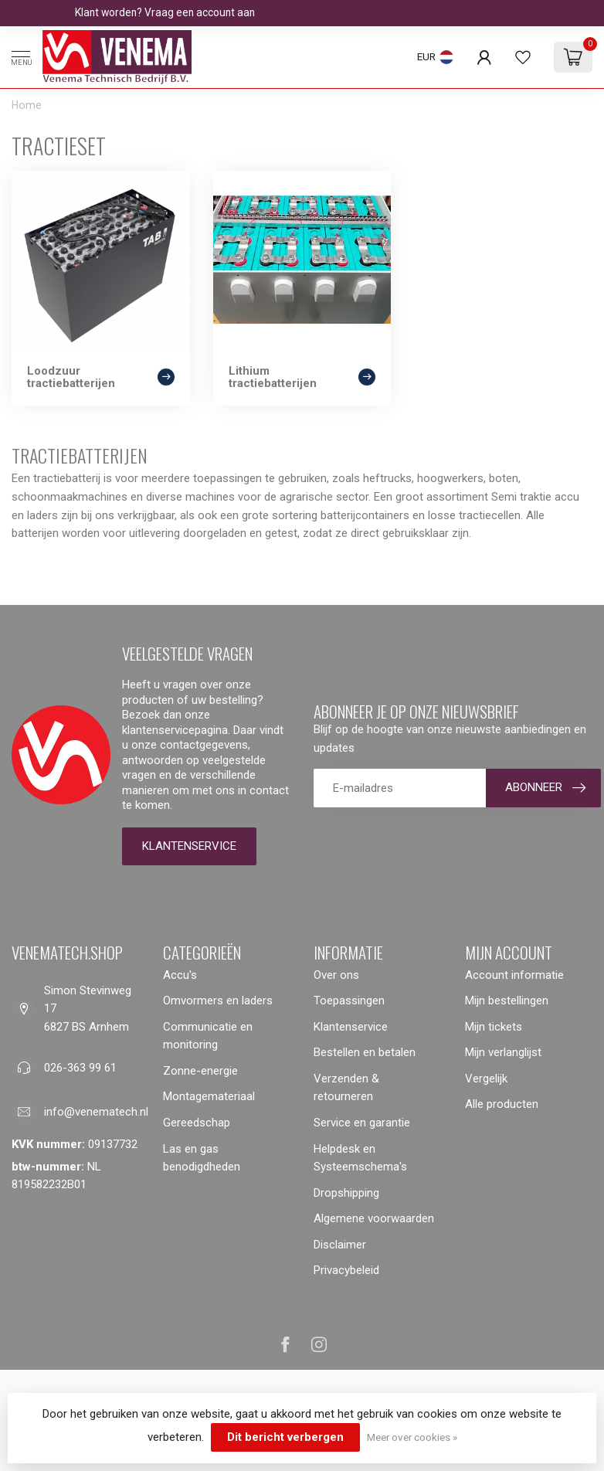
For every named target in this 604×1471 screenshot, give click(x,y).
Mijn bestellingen (506, 1000)
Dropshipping (346, 1193)
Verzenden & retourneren (346, 1088)
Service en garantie (362, 1123)
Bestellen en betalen (365, 1052)
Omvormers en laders (218, 1000)
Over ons (336, 975)
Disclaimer (340, 1245)
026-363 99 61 (80, 1068)
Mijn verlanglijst (503, 1052)
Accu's (180, 975)
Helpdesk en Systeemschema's (360, 1158)
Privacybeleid (346, 1270)
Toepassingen (349, 1000)
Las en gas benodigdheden (201, 1158)
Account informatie (514, 975)
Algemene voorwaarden (374, 1218)
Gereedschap (196, 1123)
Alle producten (501, 1104)
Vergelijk (486, 1078)
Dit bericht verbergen (285, 1437)
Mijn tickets (493, 1027)
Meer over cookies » (412, 1437)
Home (27, 105)
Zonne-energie (200, 1071)
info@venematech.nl (96, 1112)
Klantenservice (189, 846)
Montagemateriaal (209, 1096)
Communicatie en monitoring (208, 1036)
